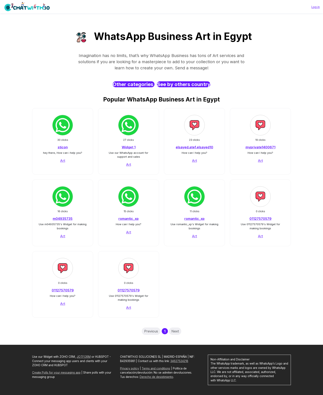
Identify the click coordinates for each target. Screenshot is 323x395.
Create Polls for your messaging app (56, 372)
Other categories (133, 84)
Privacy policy (129, 368)
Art (62, 160)
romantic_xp (128, 219)
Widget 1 (129, 147)
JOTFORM (84, 356)
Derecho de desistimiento (156, 377)
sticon (63, 147)
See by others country (183, 84)
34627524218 (179, 361)
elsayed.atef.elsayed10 (194, 147)
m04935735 (63, 219)
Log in (315, 7)
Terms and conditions (156, 368)
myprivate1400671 (260, 147)
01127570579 (260, 219)
